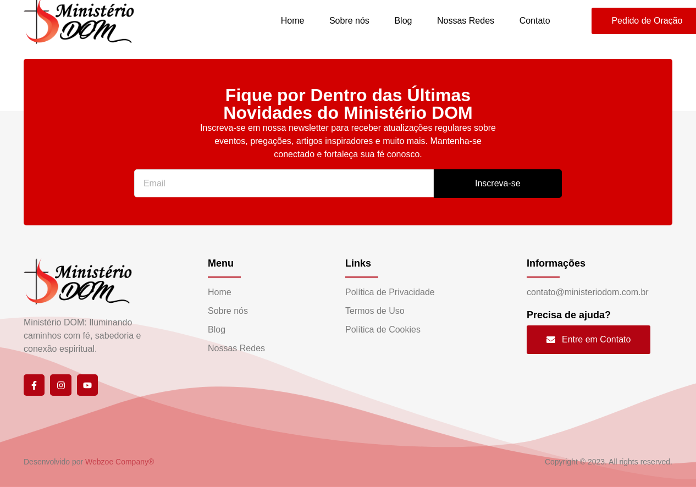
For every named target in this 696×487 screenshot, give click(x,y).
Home (291, 20)
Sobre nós (348, 20)
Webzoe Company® (119, 461)
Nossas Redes (465, 20)
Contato (534, 20)
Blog (402, 20)
